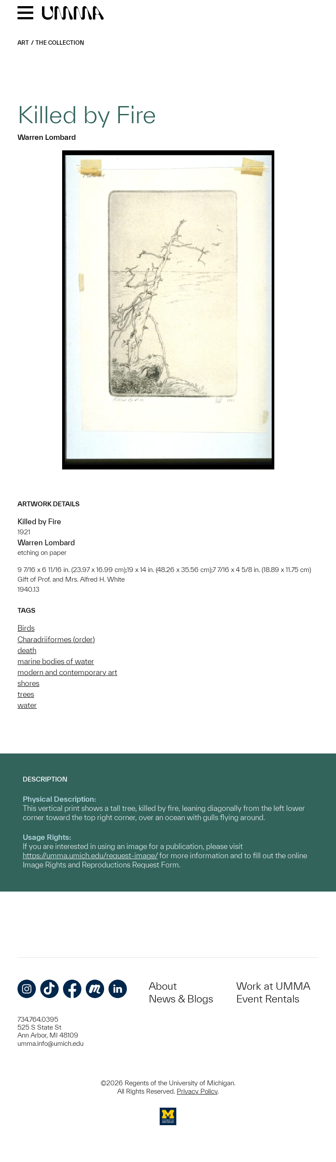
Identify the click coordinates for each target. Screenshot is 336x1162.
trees (26, 694)
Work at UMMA (273, 986)
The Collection (59, 42)
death (27, 650)
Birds (26, 628)
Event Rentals (267, 999)
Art (23, 42)
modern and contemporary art (67, 672)
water (27, 705)
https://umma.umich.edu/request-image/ (90, 855)
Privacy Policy (197, 1091)
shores (28, 683)
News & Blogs (181, 999)
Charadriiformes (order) (56, 639)
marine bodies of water (56, 661)
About (163, 986)
